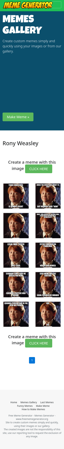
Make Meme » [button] (18, 117)
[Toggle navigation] (56, 4)
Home (13, 402)
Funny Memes (25, 405)
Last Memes (47, 402)
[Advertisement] (32, 83)
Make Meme (43, 405)
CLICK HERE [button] (38, 169)
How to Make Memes (33, 409)
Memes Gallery (28, 402)
